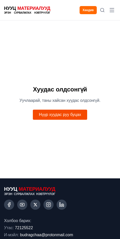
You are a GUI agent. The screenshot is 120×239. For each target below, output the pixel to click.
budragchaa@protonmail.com (46, 235)
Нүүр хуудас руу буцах (60, 114)
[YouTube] (22, 205)
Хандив (88, 10)
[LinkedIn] (62, 205)
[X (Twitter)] (35, 205)
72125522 (24, 228)
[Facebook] (9, 205)
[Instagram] (48, 205)
